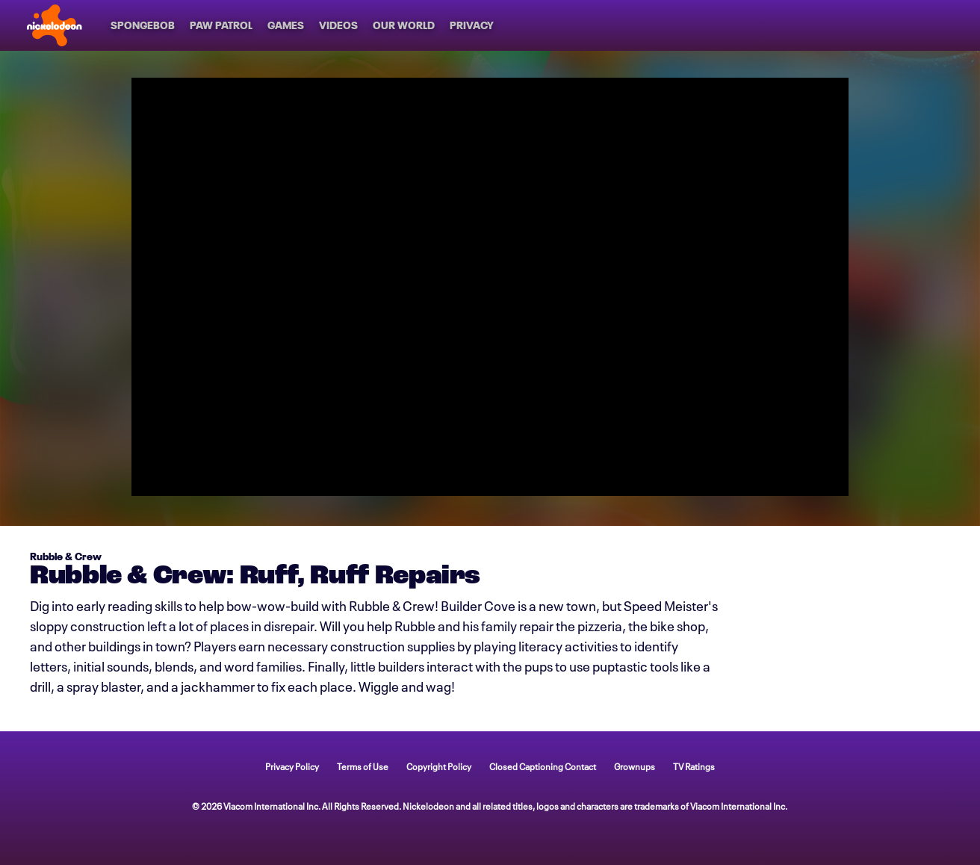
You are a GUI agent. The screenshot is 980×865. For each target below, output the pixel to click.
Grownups (634, 766)
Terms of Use (362, 766)
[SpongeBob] (142, 25)
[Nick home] (54, 25)
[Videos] (338, 25)
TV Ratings (694, 766)
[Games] (285, 25)
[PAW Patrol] (221, 25)
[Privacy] (471, 25)
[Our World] (403, 25)
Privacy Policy (292, 766)
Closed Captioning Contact (542, 766)
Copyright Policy (438, 766)
